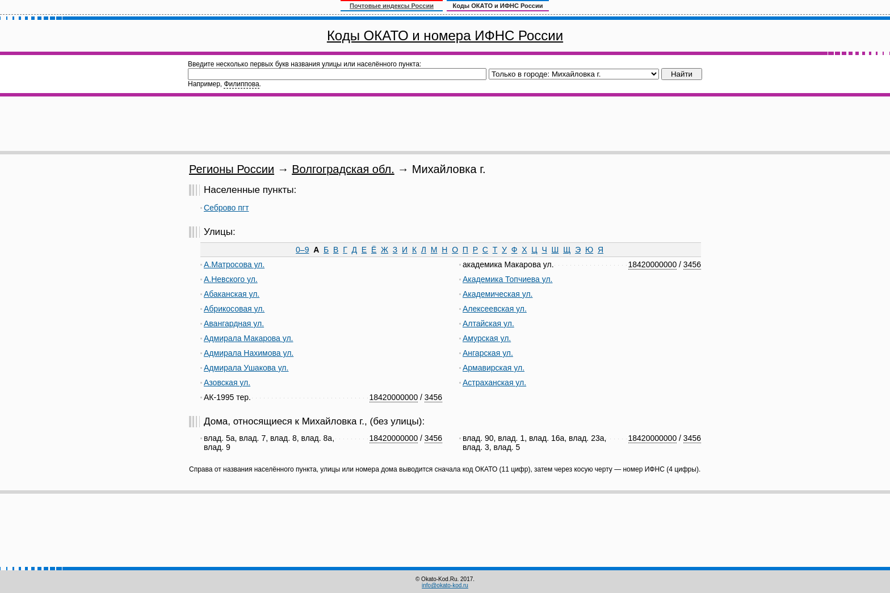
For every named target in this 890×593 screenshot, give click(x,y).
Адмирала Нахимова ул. (248, 353)
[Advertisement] (445, 123)
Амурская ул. (487, 338)
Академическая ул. (497, 293)
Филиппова (241, 84)
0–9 (302, 249)
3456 (433, 397)
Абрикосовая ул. (234, 308)
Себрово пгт (226, 207)
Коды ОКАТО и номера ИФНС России (445, 35)
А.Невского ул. (231, 279)
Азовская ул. (227, 382)
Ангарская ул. (488, 353)
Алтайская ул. (488, 323)
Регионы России (231, 169)
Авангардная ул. (234, 323)
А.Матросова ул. (234, 264)
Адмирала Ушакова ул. (246, 367)
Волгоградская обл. (343, 169)
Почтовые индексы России (392, 5)
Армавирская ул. (493, 367)
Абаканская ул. (231, 293)
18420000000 (394, 397)
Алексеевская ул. (495, 308)
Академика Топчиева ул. (508, 279)
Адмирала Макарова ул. (248, 338)
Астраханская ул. (494, 382)
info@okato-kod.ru (445, 585)
